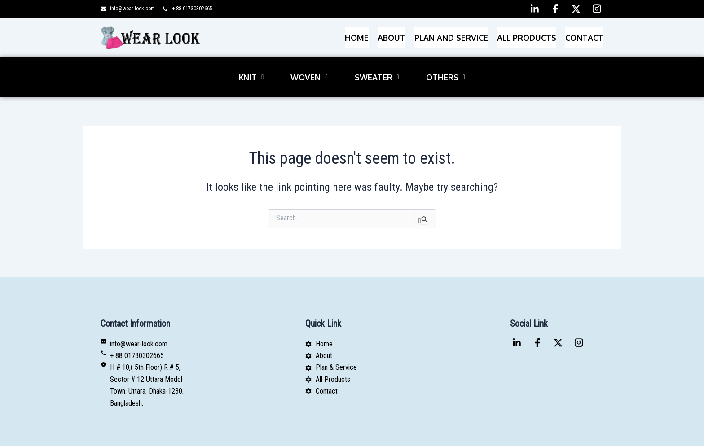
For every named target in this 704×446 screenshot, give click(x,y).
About (391, 34)
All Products (526, 34)
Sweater (377, 63)
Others (445, 63)
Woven (308, 63)
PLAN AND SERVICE (451, 34)
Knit (251, 63)
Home (357, 34)
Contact (584, 34)
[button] (251, 63)
